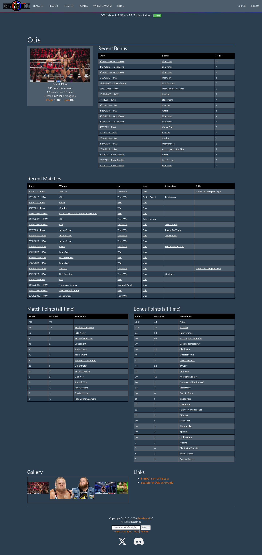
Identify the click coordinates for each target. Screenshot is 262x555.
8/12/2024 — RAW (37, 235)
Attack (165, 110)
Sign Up (255, 5)
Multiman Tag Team (174, 246)
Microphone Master (189, 376)
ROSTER (68, 5)
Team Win (122, 191)
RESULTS (54, 5)
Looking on (185, 404)
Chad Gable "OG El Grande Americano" (78, 213)
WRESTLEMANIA (102, 5)
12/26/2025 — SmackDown (113, 83)
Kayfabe (166, 94)
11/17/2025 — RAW (109, 88)
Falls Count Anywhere (85, 398)
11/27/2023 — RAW (38, 285)
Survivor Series (82, 393)
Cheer (49, 99)
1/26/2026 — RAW (37, 197)
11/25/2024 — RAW (38, 219)
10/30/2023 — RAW (38, 295)
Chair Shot (185, 420)
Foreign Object (187, 459)
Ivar (61, 279)
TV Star (183, 365)
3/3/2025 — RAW (37, 208)
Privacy (144, 531)
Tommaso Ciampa (68, 285)
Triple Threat (81, 349)
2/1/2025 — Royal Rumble (112, 154)
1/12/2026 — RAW (108, 77)
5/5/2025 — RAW (108, 99)
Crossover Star (187, 360)
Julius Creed (65, 230)
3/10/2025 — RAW (108, 132)
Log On (242, 5)
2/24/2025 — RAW (108, 138)
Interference (168, 83)
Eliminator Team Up (189, 448)
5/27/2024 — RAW (37, 257)
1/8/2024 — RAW (37, 279)
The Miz (63, 268)
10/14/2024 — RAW (38, 224)
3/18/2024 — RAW (37, 274)
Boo (67, 99)
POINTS (83, 5)
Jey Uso (63, 191)
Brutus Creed (149, 197)
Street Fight (80, 343)
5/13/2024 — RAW (37, 262)
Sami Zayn (64, 252)
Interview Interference (173, 88)
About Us (127, 531)
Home (117, 531)
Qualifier (169, 274)
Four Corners (81, 387)
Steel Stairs (167, 99)
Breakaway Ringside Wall (192, 382)
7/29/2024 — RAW (37, 241)
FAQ (136, 531)
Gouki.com (143, 518)
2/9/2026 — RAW (37, 191)
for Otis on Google (157, 482)
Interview (166, 77)
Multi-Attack (186, 437)
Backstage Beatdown (190, 343)
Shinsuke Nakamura (69, 290)
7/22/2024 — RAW (37, 246)
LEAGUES (38, 5)
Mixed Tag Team (173, 230)
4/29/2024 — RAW (37, 268)
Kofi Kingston (149, 219)
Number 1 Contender (85, 360)
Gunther (63, 208)
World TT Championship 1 (208, 191)
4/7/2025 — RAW (108, 127)
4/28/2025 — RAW (108, 105)
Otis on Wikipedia (155, 478)
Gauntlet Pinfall (125, 285)
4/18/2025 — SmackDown (112, 116)
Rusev (62, 202)
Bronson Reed (66, 257)
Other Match (81, 365)
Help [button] (120, 5)
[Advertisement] (131, 27)
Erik (61, 224)
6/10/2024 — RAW (37, 252)
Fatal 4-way (170, 197)
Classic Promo (187, 354)
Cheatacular (186, 426)
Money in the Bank (84, 338)
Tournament (171, 224)
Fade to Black (186, 393)
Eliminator (167, 61)
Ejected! (184, 431)
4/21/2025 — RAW (108, 110)
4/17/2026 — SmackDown (112, 61)
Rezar (62, 246)
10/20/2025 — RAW (109, 94)
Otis (145, 191)
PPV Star (184, 415)
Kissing (165, 138)
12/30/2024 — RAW (38, 213)
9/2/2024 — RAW (37, 230)
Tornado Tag (171, 235)
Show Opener (186, 453)
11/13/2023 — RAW (38, 290)
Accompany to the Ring (173, 149)
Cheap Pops (167, 127)
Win (120, 202)
